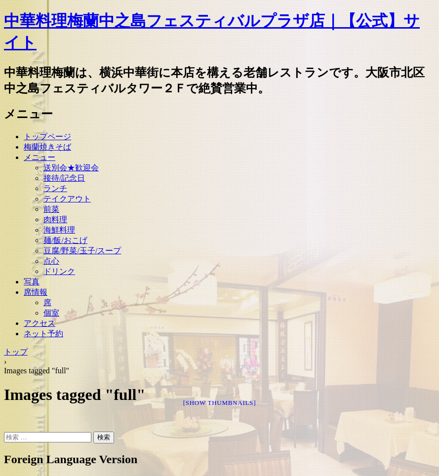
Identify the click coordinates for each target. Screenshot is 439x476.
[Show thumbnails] (219, 402)
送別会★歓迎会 (71, 167)
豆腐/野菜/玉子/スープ (82, 250)
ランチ (55, 188)
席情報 (35, 292)
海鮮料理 (59, 230)
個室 (51, 313)
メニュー (39, 157)
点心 (51, 261)
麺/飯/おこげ (65, 240)
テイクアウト (67, 199)
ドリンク (59, 271)
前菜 (51, 209)
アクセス (39, 323)
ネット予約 (43, 333)
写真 (32, 282)
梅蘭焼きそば (47, 147)
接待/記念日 (64, 178)
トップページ (47, 136)
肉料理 (55, 219)
